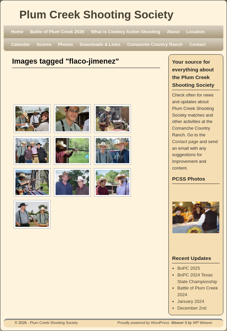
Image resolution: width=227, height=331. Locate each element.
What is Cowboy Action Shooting (125, 31)
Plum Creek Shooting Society (96, 14)
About (173, 31)
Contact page (185, 141)
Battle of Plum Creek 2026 (57, 31)
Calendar (20, 44)
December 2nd (192, 308)
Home (17, 31)
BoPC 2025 (188, 268)
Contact (197, 44)
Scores (43, 44)
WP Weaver (202, 323)
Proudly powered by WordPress (143, 323)
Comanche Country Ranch (155, 44)
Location (195, 31)
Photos (65, 44)
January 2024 (190, 301)
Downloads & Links (100, 44)
